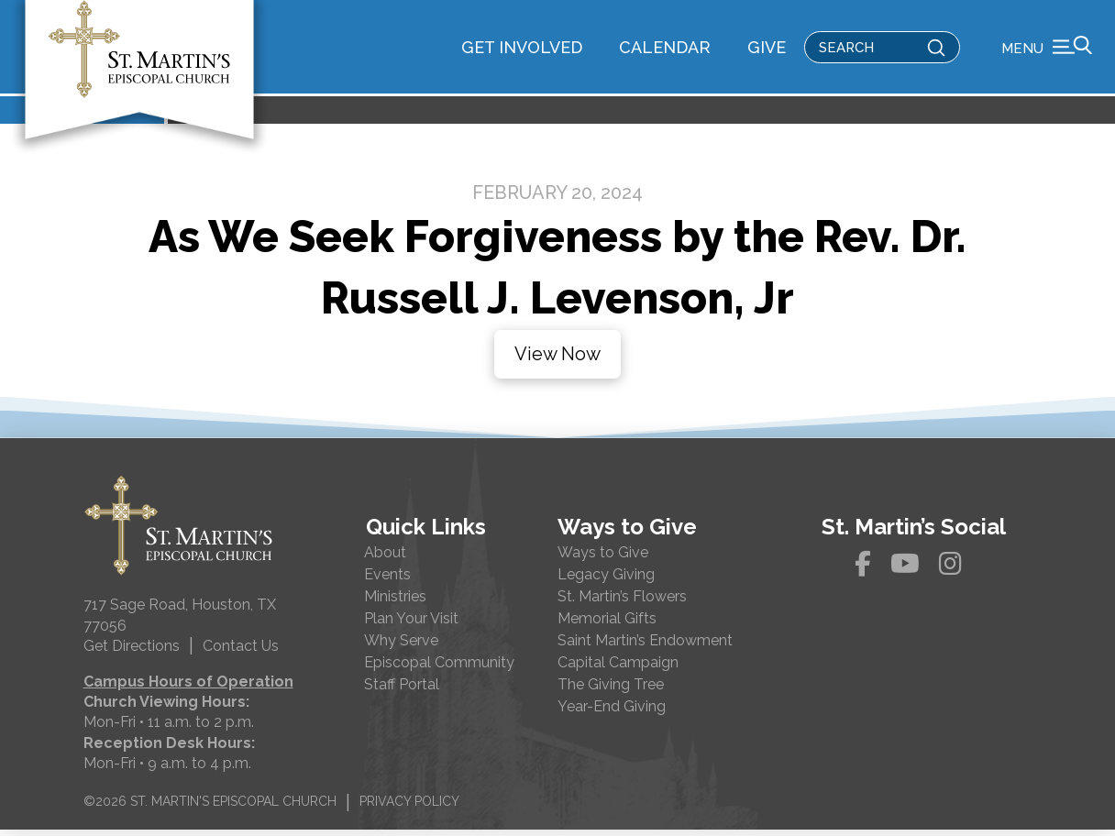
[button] (1047, 50)
